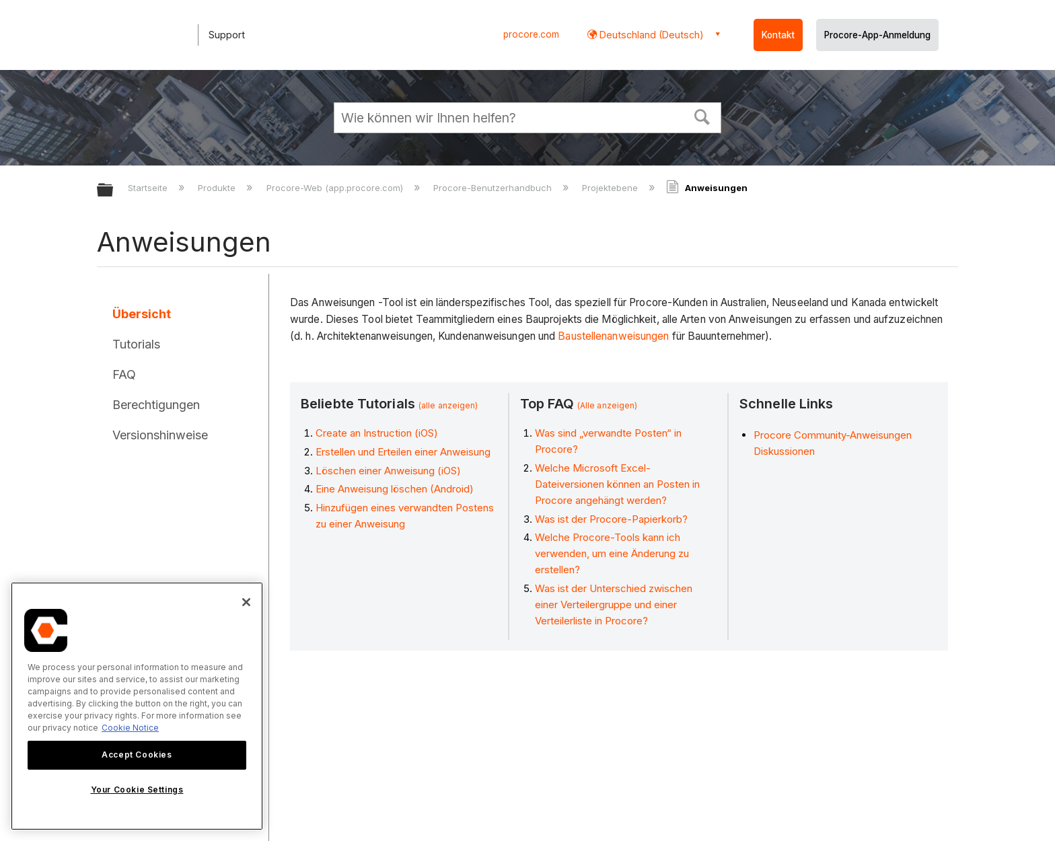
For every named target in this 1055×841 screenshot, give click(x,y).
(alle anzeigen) (448, 405)
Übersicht (141, 314)
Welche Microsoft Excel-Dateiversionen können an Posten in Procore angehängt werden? (617, 484)
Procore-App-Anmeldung (877, 35)
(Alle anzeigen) (607, 405)
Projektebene (611, 187)
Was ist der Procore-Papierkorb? (611, 519)
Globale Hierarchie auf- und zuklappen (113, 190)
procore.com (531, 34)
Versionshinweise (160, 435)
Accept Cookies (137, 754)
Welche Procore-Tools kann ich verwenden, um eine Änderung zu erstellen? (612, 553)
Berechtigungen (156, 405)
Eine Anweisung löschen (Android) (395, 488)
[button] (702, 116)
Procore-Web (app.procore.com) (336, 187)
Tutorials (136, 344)
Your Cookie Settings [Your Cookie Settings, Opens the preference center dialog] (137, 789)
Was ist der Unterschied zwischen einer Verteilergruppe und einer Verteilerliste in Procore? (613, 604)
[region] (137, 706)
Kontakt (778, 35)
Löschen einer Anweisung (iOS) (388, 470)
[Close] (246, 602)
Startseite (149, 187)
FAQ (124, 374)
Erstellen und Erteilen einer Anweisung (403, 451)
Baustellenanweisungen (613, 336)
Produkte (218, 187)
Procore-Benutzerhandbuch (493, 187)
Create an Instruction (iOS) (377, 433)
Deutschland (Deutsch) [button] (650, 34)
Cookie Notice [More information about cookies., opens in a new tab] (130, 728)
